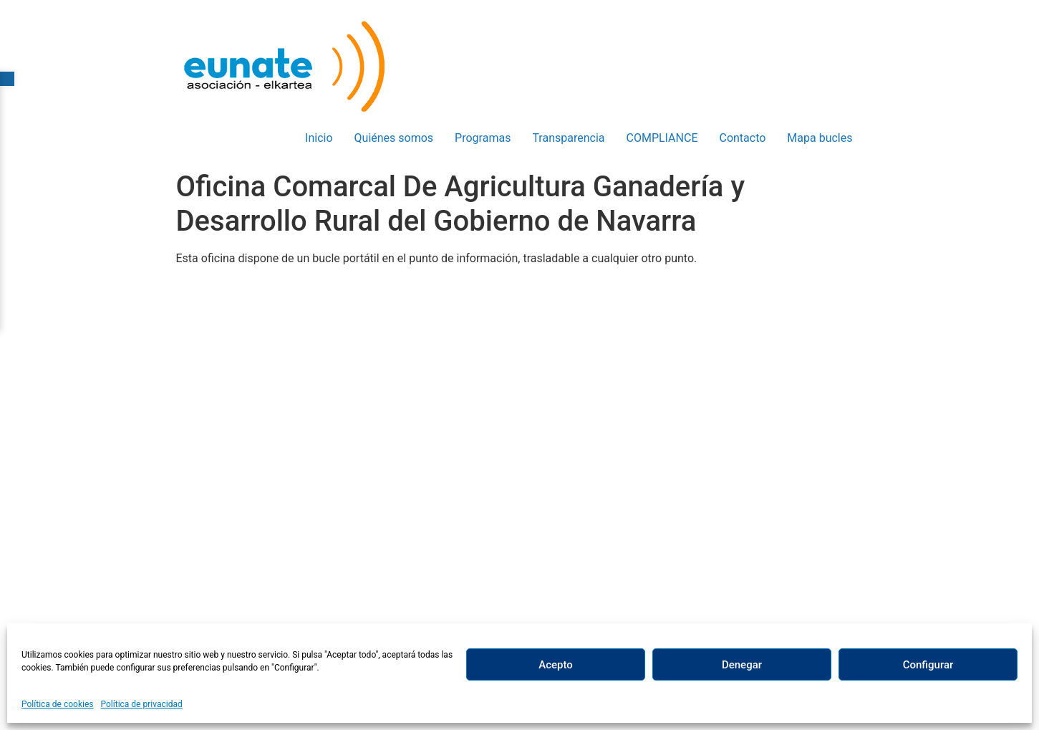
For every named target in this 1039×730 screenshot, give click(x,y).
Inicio (318, 138)
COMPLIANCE (662, 138)
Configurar (928, 664)
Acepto (555, 664)
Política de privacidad (142, 704)
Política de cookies (57, 704)
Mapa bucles (819, 138)
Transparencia (568, 138)
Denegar (742, 664)
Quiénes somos (394, 138)
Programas (483, 138)
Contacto (742, 138)
